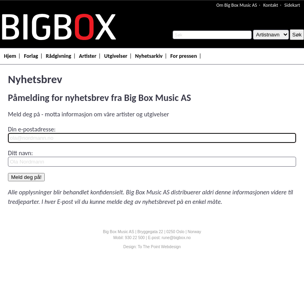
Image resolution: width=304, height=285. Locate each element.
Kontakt (270, 5)
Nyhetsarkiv (148, 56)
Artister (88, 56)
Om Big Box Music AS (236, 5)
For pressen (183, 56)
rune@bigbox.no (176, 238)
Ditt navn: (20, 153)
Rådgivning (58, 56)
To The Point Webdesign (159, 247)
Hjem (10, 56)
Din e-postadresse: (32, 129)
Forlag (31, 56)
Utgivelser (115, 56)
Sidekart (292, 5)
